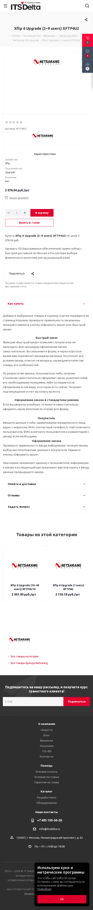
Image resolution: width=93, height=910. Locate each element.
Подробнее (44, 889)
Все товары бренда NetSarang (29, 663)
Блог (46, 735)
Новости (46, 730)
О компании (46, 723)
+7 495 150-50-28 (49, 820)
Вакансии (46, 740)
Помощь (47, 765)
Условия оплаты (46, 771)
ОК (62, 899)
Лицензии (46, 745)
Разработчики (46, 797)
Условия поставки (46, 777)
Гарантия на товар (46, 782)
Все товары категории (24, 656)
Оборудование (46, 802)
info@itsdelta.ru (49, 829)
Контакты (46, 756)
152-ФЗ (46, 751)
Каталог (46, 791)
